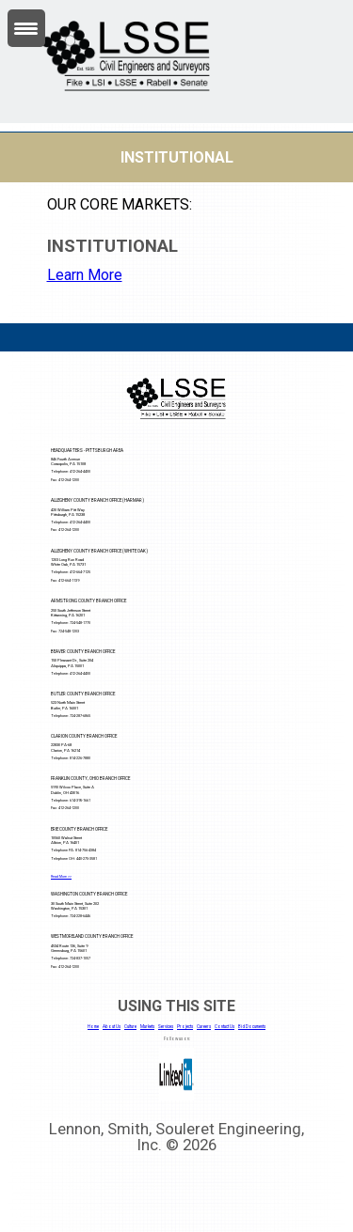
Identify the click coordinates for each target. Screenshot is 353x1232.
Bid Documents (251, 1026)
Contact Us (224, 1026)
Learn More (84, 275)
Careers (204, 1026)
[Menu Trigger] (26, 28)
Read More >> (61, 877)
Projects (185, 1026)
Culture (130, 1026)
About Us (111, 1026)
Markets (147, 1026)
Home (93, 1026)
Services (165, 1026)
